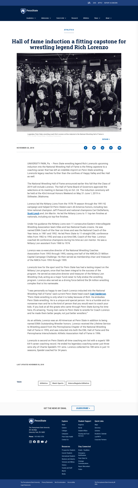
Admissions (45, 18)
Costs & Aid (60, 18)
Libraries (97, 431)
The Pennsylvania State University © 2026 (105, 483)
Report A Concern (110, 3)
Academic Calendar (101, 434)
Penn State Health (67, 437)
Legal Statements (26, 485)
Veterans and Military (68, 462)
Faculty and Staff (67, 468)
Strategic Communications (83, 462)
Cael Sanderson (98, 294)
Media (64, 474)
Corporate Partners (101, 440)
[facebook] (85, 148)
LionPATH (98, 437)
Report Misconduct (84, 466)
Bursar (80, 428)
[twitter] (94, 148)
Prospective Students (68, 450)
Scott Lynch (33, 213)
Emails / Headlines (83, 450)
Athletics (86, 18)
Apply (100, 3)
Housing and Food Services (83, 435)
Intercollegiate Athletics (78, 383)
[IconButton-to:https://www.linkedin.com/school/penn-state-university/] (38, 441)
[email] (111, 148)
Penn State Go (82, 458)
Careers (64, 428)
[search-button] (89, 3)
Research (75, 18)
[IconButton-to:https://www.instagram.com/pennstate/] (30, 441)
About (107, 18)
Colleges (64, 431)
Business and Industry (68, 459)
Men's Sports (57, 383)
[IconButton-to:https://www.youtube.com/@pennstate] (42, 441)
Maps (96, 425)
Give (94, 3)
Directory (97, 428)
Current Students (67, 453)
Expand (105, 139)
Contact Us (65, 440)
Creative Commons (53, 136)
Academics (30, 18)
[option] (36, 436)
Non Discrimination (60, 482)
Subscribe (82, 408)
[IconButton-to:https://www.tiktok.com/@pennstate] (46, 441)
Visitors (64, 465)
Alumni (64, 471)
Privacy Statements (47, 482)
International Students (68, 456)
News (96, 18)
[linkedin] (102, 148)
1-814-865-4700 (39, 437)
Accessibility (71, 482)
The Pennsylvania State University (30, 482)
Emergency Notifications (82, 454)
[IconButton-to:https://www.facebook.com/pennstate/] (34, 441)
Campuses (65, 434)
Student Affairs (82, 431)
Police (80, 469)
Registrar (81, 425)
